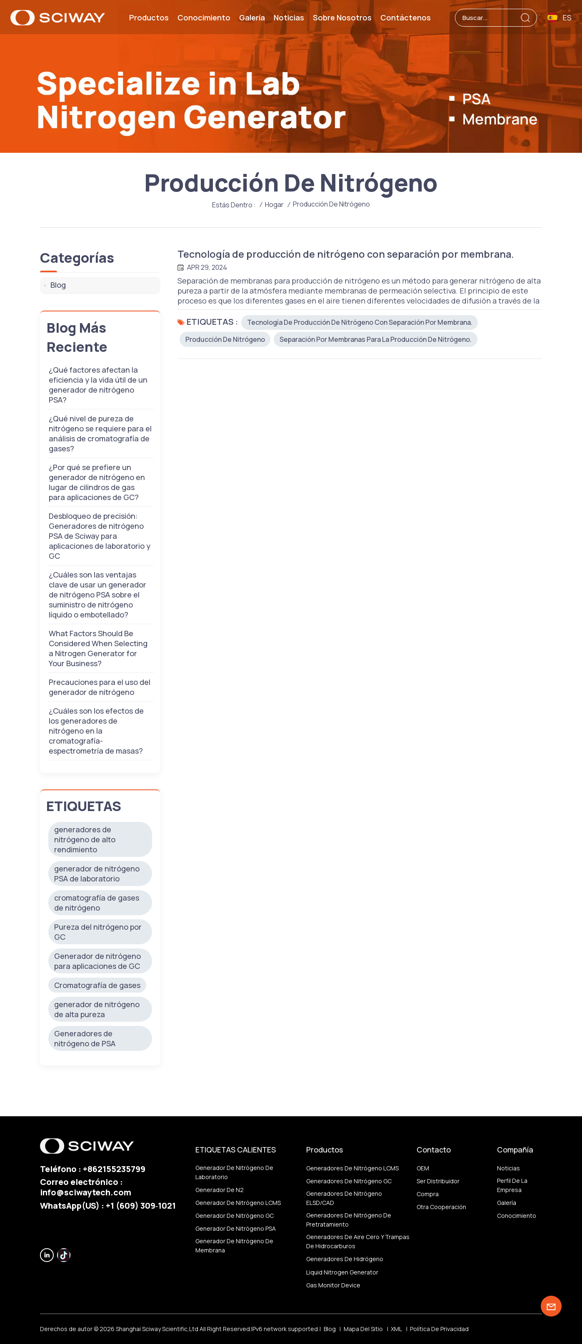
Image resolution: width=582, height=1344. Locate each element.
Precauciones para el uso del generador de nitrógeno (99, 687)
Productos (149, 17)
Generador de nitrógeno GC (234, 1216)
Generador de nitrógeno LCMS (238, 1203)
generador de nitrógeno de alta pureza (97, 1009)
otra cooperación (441, 1207)
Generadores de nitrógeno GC (349, 1181)
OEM (423, 1168)
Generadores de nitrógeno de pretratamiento (348, 1219)
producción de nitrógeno (225, 339)
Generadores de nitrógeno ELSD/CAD (344, 1198)
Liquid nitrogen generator (342, 1272)
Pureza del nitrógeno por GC (98, 932)
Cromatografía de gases (97, 985)
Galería (252, 17)
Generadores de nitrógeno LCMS (352, 1168)
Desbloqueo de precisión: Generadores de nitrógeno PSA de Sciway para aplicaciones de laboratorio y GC (99, 536)
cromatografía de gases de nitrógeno (96, 903)
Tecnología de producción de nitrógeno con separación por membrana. (350, 254)
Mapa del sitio (363, 1329)
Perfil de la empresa (512, 1185)
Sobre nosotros (342, 17)
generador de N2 (219, 1190)
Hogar (274, 204)
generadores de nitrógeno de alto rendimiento (84, 839)
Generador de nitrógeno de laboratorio (234, 1172)
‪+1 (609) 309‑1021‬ (141, 1205)
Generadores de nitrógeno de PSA (84, 1038)
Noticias (289, 17)
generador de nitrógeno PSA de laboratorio (97, 874)
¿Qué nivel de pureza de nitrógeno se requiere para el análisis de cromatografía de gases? (100, 433)
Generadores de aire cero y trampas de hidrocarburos (358, 1241)
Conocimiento (203, 17)
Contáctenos (405, 17)
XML (396, 1329)
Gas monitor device (333, 1285)
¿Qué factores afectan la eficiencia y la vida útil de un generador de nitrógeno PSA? (98, 385)
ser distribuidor (438, 1181)
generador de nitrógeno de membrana (234, 1245)
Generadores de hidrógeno (344, 1259)
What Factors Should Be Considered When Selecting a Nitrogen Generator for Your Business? (98, 648)
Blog (58, 285)
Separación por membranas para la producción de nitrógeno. (376, 339)
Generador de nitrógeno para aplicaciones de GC (97, 961)
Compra (428, 1194)
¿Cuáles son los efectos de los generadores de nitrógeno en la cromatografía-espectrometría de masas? (96, 731)
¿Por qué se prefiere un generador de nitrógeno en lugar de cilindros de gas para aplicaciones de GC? (97, 482)
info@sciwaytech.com (85, 1192)
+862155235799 (114, 1169)
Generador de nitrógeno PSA (235, 1228)
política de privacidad (439, 1329)
